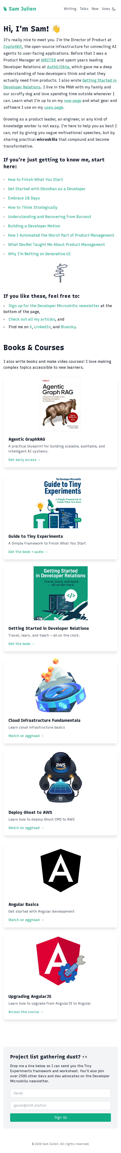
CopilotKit (12, 46)
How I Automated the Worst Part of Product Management (61, 235)
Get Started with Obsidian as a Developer (47, 189)
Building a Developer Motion (34, 226)
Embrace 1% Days (24, 198)
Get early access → (24, 460)
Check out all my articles (32, 319)
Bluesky (68, 327)
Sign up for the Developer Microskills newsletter (55, 305)
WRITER (48, 60)
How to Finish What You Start (35, 179)
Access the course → (26, 1012)
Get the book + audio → (28, 552)
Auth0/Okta (58, 67)
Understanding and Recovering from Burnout (49, 216)
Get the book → (21, 644)
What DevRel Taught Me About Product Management (56, 244)
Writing (70, 9)
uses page (53, 107)
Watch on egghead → (26, 736)
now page (72, 100)
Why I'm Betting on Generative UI (39, 254)
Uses (106, 9)
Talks (84, 9)
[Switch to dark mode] (114, 9)
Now (95, 9)
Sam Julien (22, 9)
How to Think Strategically (32, 207)
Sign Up (60, 1117)
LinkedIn (42, 327)
